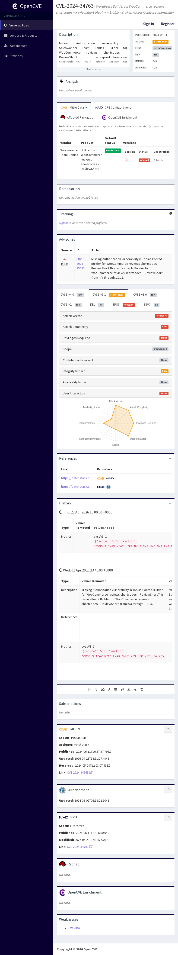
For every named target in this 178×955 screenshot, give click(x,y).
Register (168, 23)
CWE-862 (74, 928)
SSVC (151, 304)
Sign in (148, 23)
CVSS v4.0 (72, 294)
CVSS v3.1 (108, 294)
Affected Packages (76, 117)
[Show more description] (93, 69)
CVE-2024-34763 (75, 5)
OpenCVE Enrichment (119, 117)
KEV (97, 304)
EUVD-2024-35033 (80, 263)
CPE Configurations (113, 107)
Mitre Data (73, 107)
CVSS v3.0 (145, 294)
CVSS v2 (71, 304)
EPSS (124, 304)
